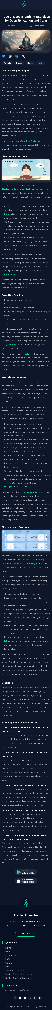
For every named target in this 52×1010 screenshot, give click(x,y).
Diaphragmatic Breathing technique (19, 189)
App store (8, 715)
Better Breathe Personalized (19, 974)
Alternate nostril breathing (22, 564)
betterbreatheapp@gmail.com (19, 990)
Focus (38, 407)
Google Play (37, 711)
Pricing (8, 963)
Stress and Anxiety (28, 492)
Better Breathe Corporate (18, 978)
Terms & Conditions (15, 970)
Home (8, 947)
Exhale (7, 641)
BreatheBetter (8, 274)
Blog (7, 951)
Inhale (14, 629)
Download (10, 955)
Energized (9, 487)
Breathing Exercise (19, 382)
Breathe (8, 214)
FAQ (7, 959)
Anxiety (11, 344)
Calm (27, 354)
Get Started (26, 934)
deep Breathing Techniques (28, 141)
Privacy (8, 966)
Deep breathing (9, 75)
